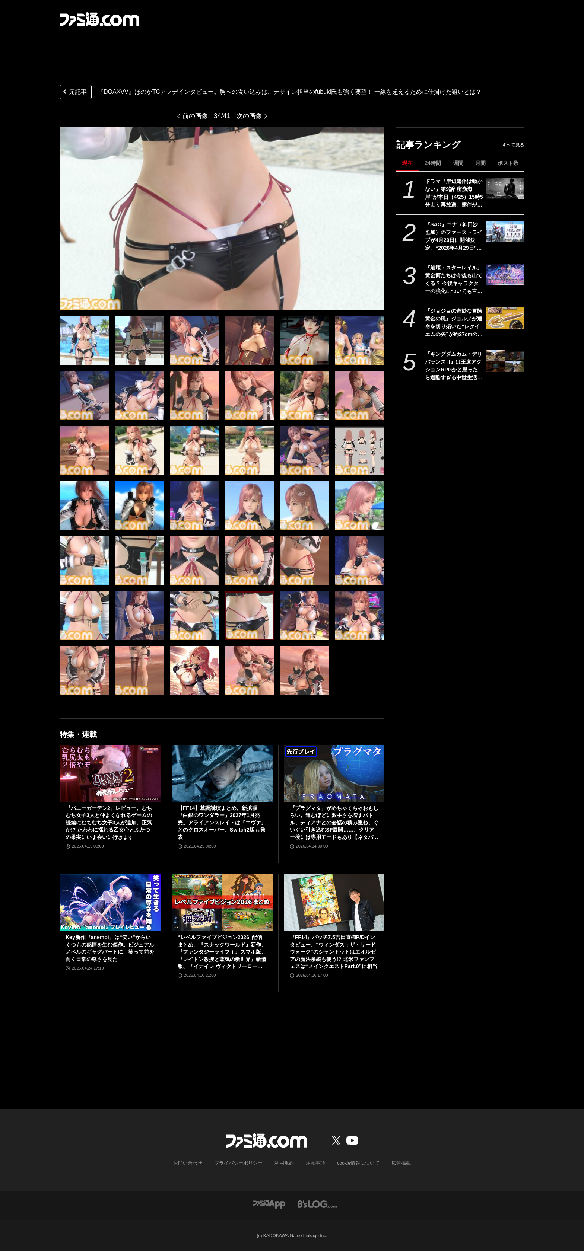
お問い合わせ (193, 1163)
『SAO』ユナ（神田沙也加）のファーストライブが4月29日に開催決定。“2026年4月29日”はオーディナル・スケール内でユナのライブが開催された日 (453, 236)
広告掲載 (395, 1163)
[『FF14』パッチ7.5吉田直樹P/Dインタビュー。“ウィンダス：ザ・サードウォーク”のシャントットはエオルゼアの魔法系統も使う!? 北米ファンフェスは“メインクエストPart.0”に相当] (334, 902)
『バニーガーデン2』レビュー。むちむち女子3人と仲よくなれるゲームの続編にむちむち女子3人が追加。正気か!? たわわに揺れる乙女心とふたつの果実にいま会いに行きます (109, 822)
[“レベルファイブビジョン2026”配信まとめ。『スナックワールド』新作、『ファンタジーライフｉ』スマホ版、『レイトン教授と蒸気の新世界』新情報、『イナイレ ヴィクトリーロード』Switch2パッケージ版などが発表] (222, 902)
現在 (407, 163)
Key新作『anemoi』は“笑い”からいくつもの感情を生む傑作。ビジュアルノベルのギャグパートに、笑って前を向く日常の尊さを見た (110, 948)
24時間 (433, 163)
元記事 (74, 92)
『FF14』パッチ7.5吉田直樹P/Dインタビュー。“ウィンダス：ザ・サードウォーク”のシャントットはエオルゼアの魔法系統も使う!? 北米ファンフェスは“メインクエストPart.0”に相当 (333, 951)
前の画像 (194, 115)
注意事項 (314, 1163)
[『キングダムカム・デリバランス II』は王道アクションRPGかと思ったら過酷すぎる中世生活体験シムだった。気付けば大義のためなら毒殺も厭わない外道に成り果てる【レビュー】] (505, 361)
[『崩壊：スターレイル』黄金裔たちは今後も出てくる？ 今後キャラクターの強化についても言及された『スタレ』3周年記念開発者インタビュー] (505, 274)
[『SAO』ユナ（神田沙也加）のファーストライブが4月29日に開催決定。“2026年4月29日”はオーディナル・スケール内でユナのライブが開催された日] (505, 231)
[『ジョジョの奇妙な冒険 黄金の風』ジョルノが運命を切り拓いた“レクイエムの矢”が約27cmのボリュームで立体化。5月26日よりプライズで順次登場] (505, 318)
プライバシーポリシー (241, 1163)
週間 (458, 163)
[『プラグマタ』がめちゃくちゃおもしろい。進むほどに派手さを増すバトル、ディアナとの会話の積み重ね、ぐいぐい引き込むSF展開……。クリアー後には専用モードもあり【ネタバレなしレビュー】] (334, 773)
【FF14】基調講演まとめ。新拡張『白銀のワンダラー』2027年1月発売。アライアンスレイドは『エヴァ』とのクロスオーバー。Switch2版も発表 (222, 822)
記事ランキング (428, 145)
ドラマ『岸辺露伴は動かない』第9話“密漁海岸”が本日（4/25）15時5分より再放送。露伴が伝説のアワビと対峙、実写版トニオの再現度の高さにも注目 (454, 193)
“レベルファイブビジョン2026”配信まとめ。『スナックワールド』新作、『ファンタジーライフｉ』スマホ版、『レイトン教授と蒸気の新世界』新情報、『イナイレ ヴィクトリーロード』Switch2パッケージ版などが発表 (222, 952)
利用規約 (284, 1163)
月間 (480, 163)
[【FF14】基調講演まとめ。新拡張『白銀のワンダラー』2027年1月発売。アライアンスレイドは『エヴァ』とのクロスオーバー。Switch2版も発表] (222, 773)
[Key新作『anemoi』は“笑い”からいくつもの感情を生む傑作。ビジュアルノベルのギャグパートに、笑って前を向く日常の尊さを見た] (110, 902)
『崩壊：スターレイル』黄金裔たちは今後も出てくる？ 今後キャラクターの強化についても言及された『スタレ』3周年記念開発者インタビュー (453, 280)
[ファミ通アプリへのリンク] (269, 1203)
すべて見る (513, 144)
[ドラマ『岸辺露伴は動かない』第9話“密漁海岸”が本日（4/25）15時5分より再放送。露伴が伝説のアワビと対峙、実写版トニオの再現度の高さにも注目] (505, 188)
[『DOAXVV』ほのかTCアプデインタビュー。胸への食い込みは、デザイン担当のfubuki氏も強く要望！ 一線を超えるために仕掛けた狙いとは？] (84, 340)
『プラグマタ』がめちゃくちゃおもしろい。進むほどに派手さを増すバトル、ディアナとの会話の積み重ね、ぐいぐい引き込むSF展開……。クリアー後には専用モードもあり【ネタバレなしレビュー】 (334, 823)
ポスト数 (508, 163)
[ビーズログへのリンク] (317, 1203)
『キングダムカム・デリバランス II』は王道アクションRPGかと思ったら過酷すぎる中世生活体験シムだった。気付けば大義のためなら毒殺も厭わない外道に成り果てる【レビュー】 (453, 366)
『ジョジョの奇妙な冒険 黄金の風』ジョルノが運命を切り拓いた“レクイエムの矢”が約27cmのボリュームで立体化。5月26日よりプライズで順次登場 (454, 323)
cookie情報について (355, 1163)
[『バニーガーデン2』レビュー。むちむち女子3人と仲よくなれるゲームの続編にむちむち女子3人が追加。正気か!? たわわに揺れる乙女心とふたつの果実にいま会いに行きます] (110, 773)
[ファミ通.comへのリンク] (99, 19)
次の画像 (250, 115)
